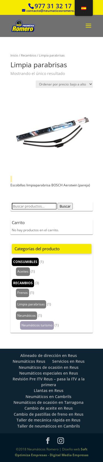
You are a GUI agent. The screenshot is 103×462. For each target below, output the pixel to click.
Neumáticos (26, 315)
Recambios (28, 55)
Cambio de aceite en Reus (48, 408)
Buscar (65, 206)
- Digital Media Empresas (67, 455)
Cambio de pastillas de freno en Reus (48, 414)
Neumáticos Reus (29, 361)
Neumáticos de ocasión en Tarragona (48, 402)
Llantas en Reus (48, 390)
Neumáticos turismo (36, 325)
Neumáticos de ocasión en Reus (49, 367)
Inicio (14, 55)
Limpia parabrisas (31, 304)
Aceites (23, 271)
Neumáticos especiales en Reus (48, 373)
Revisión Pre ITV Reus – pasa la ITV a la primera (49, 381)
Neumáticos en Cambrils (48, 396)
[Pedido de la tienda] (64, 84)
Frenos (22, 292)
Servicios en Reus (68, 361)
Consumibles (25, 261)
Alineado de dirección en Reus (48, 355)
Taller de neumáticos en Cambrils (48, 426)
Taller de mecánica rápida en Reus (48, 420)
